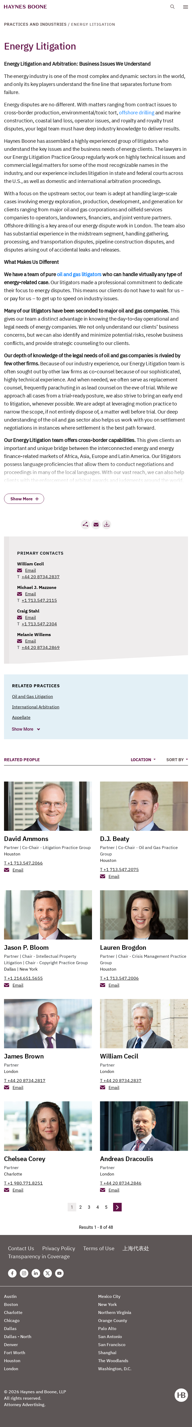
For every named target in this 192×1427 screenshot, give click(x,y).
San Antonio (110, 1336)
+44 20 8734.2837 (41, 576)
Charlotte (13, 1174)
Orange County (112, 1320)
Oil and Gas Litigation (32, 696)
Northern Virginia (114, 1312)
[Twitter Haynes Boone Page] (47, 1273)
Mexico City (109, 1296)
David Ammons (26, 839)
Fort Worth (14, 1352)
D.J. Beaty (114, 839)
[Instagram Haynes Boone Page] (24, 1273)
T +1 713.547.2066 (23, 863)
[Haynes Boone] (25, 6)
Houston (12, 854)
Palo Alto (107, 1328)
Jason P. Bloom (26, 947)
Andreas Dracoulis (126, 1159)
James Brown (24, 1056)
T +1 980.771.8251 (23, 1183)
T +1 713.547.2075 (119, 869)
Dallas (10, 969)
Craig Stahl (28, 611)
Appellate (21, 717)
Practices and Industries (35, 24)
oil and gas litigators (79, 274)
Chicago (12, 1320)
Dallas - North (17, 1336)
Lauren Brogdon (123, 947)
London (11, 1071)
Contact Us (21, 1248)
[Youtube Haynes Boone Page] (59, 1273)
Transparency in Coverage (39, 1256)
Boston (11, 1304)
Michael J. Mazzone (36, 587)
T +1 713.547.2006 (119, 978)
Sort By (175, 759)
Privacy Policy (58, 1248)
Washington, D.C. (115, 1368)
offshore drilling (136, 112)
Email (30, 570)
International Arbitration (35, 706)
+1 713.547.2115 (39, 600)
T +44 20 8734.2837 (120, 1080)
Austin (10, 1296)
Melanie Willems (34, 634)
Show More (23, 729)
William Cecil (30, 563)
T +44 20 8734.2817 (24, 1080)
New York (28, 969)
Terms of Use (98, 1248)
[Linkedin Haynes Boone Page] (36, 1273)
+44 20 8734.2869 (41, 647)
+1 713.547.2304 (39, 623)
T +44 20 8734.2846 (120, 1183)
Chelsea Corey (24, 1159)
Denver (11, 1344)
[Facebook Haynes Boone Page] (12, 1273)
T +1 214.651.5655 (23, 978)
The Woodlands (113, 1360)
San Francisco (111, 1344)
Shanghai (107, 1352)
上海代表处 (135, 1248)
